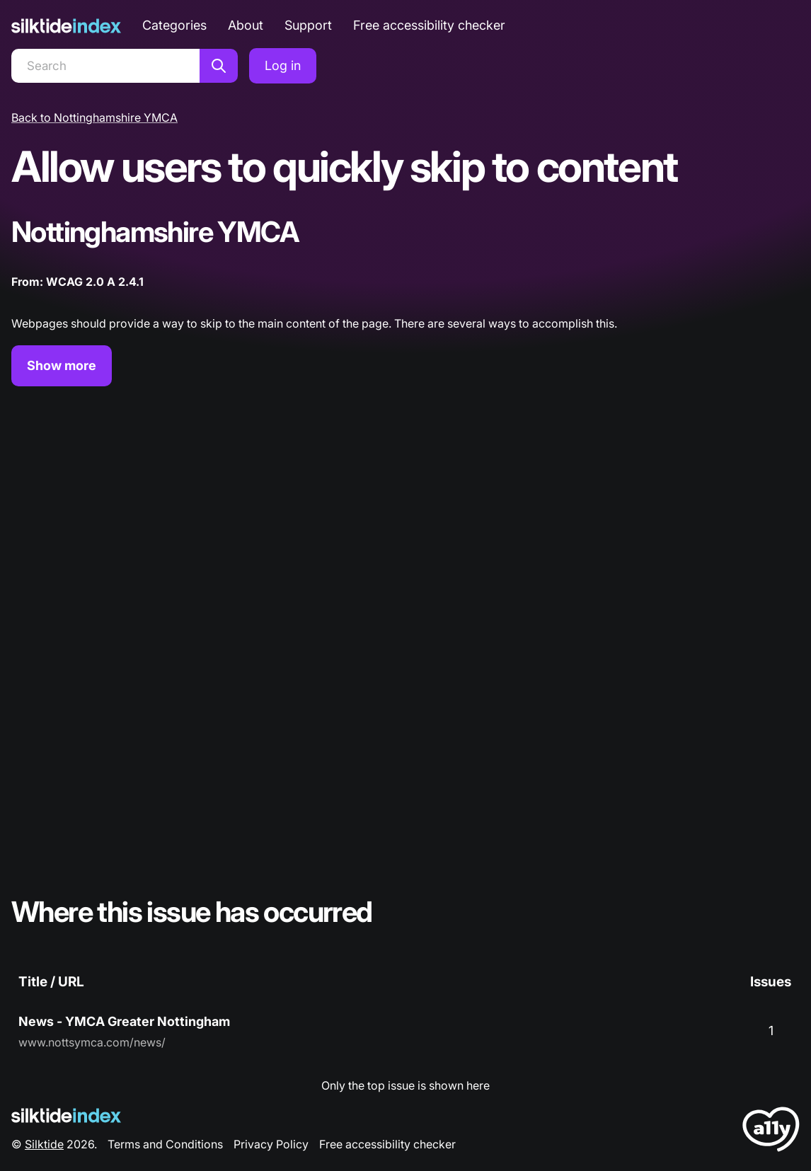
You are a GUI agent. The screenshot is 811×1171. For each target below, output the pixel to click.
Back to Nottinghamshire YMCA (94, 117)
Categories (174, 25)
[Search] (105, 66)
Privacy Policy (271, 1144)
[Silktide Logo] (66, 1115)
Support (308, 25)
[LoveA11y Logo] (771, 1132)
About (245, 25)
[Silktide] (66, 25)
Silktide (44, 1144)
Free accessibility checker (429, 25)
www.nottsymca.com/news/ (92, 1042)
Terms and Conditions (165, 1144)
